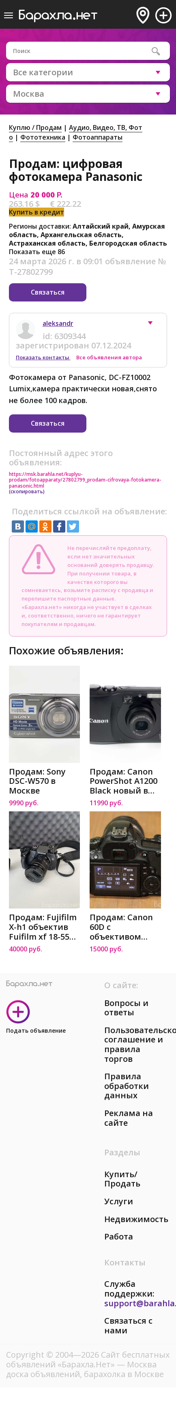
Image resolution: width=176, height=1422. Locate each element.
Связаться (47, 292)
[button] (154, 325)
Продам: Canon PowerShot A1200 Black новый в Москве (123, 781)
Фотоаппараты (97, 137)
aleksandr (58, 323)
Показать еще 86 (37, 251)
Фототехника (42, 137)
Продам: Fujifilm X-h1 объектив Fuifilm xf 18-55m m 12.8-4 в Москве (43, 927)
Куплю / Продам (35, 127)
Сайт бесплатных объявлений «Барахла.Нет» (88, 1359)
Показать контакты (43, 357)
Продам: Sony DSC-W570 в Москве (37, 781)
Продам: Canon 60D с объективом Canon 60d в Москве (121, 927)
